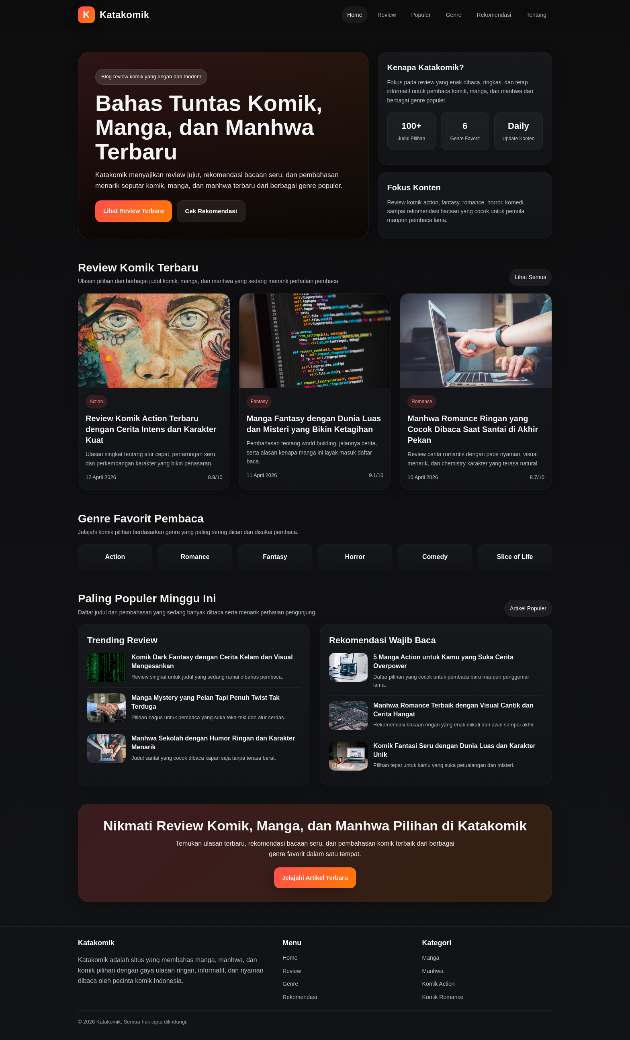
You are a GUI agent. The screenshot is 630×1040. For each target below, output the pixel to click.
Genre (454, 15)
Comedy (435, 556)
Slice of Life (515, 556)
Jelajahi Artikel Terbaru (315, 877)
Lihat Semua (530, 277)
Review (386, 15)
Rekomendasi (494, 15)
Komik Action (438, 984)
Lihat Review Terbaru (133, 210)
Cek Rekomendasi (211, 211)
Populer (420, 15)
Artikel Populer (528, 608)
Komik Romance (443, 997)
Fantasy (275, 556)
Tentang (536, 15)
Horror (355, 556)
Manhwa (433, 971)
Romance (194, 556)
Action (115, 556)
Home (354, 15)
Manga (431, 957)
